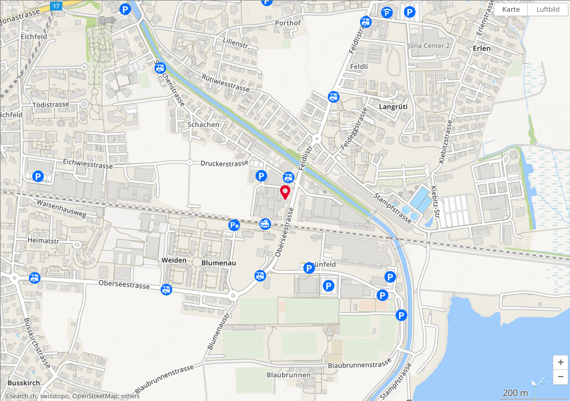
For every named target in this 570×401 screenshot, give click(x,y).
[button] (560, 362)
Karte (511, 9)
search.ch (23, 396)
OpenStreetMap (95, 396)
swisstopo (54, 396)
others (130, 396)
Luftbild (548, 9)
